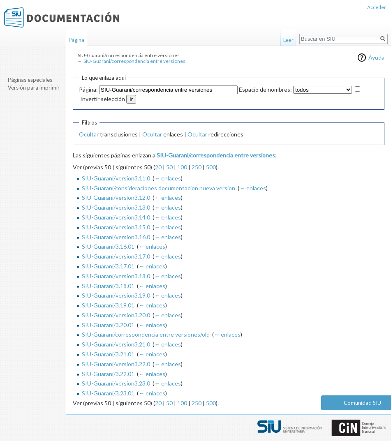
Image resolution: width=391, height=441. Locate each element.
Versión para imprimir (34, 87)
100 (182, 167)
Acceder (376, 7)
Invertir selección (102, 98)
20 (158, 167)
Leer (288, 40)
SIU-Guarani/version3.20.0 (116, 315)
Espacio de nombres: (265, 89)
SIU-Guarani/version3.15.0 (116, 227)
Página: (88, 89)
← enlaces (167, 178)
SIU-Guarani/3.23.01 (108, 393)
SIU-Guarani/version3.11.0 (116, 178)
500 (211, 167)
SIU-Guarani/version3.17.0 (116, 256)
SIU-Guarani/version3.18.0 (116, 275)
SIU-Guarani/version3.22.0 (116, 363)
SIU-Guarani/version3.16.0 (116, 236)
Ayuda (376, 57)
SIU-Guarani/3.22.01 (108, 373)
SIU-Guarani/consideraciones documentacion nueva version (158, 188)
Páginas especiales (30, 79)
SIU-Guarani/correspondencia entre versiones (134, 61)
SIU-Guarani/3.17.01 (108, 266)
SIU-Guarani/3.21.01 (108, 354)
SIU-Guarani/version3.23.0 (116, 383)
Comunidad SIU (362, 402)
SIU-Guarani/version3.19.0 (116, 295)
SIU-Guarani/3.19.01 (108, 305)
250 (196, 167)
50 (169, 167)
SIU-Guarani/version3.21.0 (116, 344)
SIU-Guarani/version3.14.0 (116, 217)
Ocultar (89, 134)
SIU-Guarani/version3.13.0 (116, 207)
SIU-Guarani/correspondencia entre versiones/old (146, 334)
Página (76, 40)
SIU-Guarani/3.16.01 (108, 246)
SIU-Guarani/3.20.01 (108, 324)
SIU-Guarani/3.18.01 (108, 285)
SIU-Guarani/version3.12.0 (116, 197)
